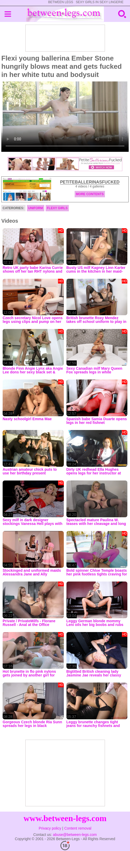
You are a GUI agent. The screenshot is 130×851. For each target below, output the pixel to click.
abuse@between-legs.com (75, 834)
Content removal (78, 828)
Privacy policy (50, 828)
